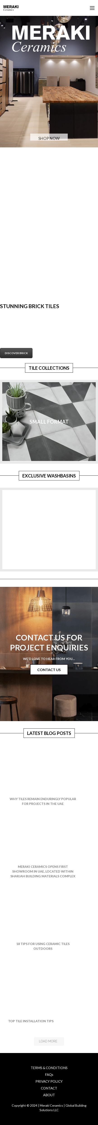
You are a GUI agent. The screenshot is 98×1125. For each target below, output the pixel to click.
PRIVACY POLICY (49, 1081)
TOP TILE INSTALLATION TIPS (31, 1021)
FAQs (49, 1074)
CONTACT (49, 1088)
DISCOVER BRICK (16, 353)
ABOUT (49, 1095)
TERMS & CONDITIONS (49, 1068)
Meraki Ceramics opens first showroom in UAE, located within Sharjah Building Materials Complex (42, 871)
